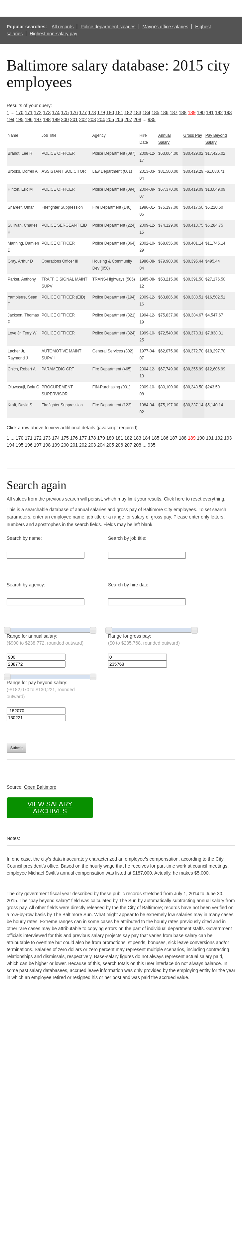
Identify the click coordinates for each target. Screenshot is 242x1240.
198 (47, 119)
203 (92, 119)
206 (119, 119)
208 (137, 119)
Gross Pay (192, 135)
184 (146, 112)
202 (83, 119)
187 (174, 112)
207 (128, 119)
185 (155, 112)
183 (137, 112)
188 (182, 112)
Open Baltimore (40, 787)
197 (38, 119)
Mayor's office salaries (165, 26)
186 (164, 112)
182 (128, 112)
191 (210, 112)
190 (200, 112)
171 (29, 112)
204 (101, 119)
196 (29, 119)
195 (19, 119)
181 (119, 112)
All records (62, 26)
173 (47, 112)
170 (19, 112)
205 (110, 119)
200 (65, 119)
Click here (174, 499)
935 (151, 119)
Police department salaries (107, 26)
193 (228, 112)
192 (219, 112)
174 (56, 112)
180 (110, 112)
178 (92, 112)
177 (83, 112)
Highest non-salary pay (53, 33)
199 (56, 119)
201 (74, 119)
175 (65, 112)
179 (101, 112)
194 (10, 119)
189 (191, 112)
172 (38, 112)
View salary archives (49, 807)
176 (74, 112)
